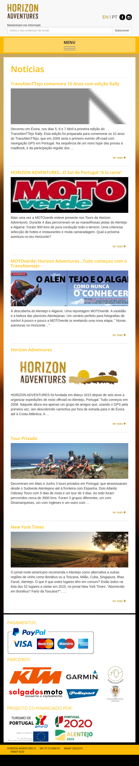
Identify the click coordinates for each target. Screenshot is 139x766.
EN (105, 17)
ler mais (119, 157)
